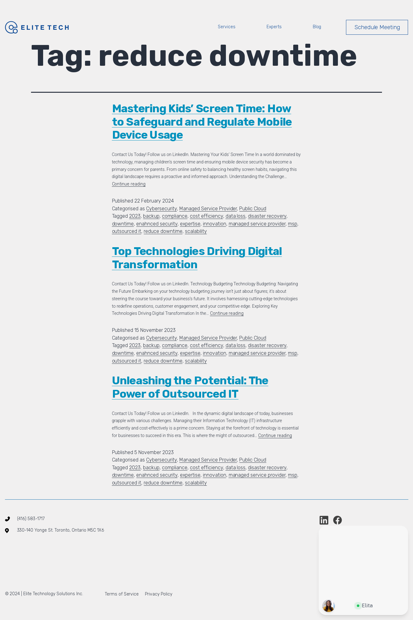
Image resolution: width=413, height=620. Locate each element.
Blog (317, 26)
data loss (236, 216)
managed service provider (257, 224)
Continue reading (129, 184)
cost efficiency (206, 216)
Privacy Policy (158, 594)
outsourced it (126, 231)
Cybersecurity (161, 209)
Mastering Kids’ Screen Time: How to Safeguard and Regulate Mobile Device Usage (202, 121)
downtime (123, 224)
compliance (174, 216)
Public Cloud (252, 209)
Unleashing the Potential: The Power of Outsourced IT (190, 387)
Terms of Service (122, 594)
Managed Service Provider (208, 209)
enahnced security (156, 224)
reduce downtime (163, 231)
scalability (196, 231)
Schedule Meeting (377, 27)
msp (292, 224)
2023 (135, 216)
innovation (214, 224)
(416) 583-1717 (31, 518)
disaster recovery (267, 216)
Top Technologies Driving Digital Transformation (197, 257)
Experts (274, 26)
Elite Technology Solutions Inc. (52, 593)
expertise (190, 224)
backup (151, 216)
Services (227, 26)
